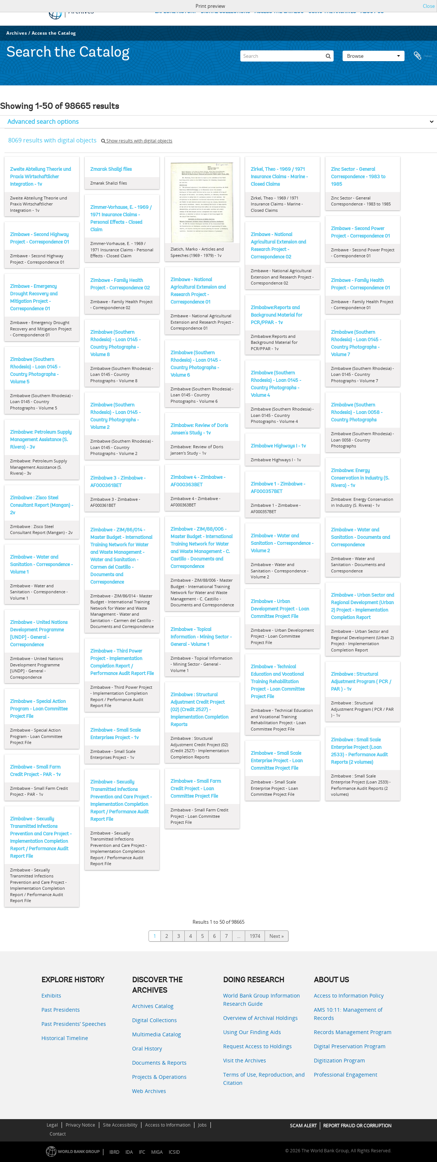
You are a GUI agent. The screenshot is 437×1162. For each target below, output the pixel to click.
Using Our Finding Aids (252, 1032)
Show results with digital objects (136, 141)
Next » (276, 936)
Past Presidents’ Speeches (73, 1023)
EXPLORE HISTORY (175, 11)
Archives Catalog (153, 1005)
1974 (255, 936)
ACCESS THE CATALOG (279, 11)
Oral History (147, 1048)
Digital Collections (154, 1020)
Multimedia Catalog (156, 1034)
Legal (52, 1125)
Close (429, 6)
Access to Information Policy (349, 995)
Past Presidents (60, 1009)
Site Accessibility (120, 1125)
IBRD (114, 1152)
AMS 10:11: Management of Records (348, 1013)
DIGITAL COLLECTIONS (225, 11)
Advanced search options (43, 121)
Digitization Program (339, 1060)
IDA (129, 1152)
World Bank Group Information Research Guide (261, 999)
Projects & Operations (159, 1076)
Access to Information (167, 1125)
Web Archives (149, 1091)
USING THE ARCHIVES (332, 11)
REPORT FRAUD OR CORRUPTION (357, 1125)
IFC (142, 1152)
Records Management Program (352, 1032)
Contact (58, 1134)
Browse (373, 53)
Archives (16, 33)
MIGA (157, 1152)
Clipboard (422, 53)
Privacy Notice (80, 1125)
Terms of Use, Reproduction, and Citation (264, 1078)
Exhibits (51, 995)
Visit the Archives (244, 1060)
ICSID (174, 1152)
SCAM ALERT (303, 1125)
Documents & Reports (159, 1062)
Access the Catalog (54, 33)
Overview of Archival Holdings (260, 1017)
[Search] (287, 53)
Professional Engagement (345, 1074)
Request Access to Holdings (257, 1046)
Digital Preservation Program (350, 1046)
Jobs (202, 1125)
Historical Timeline (64, 1038)
